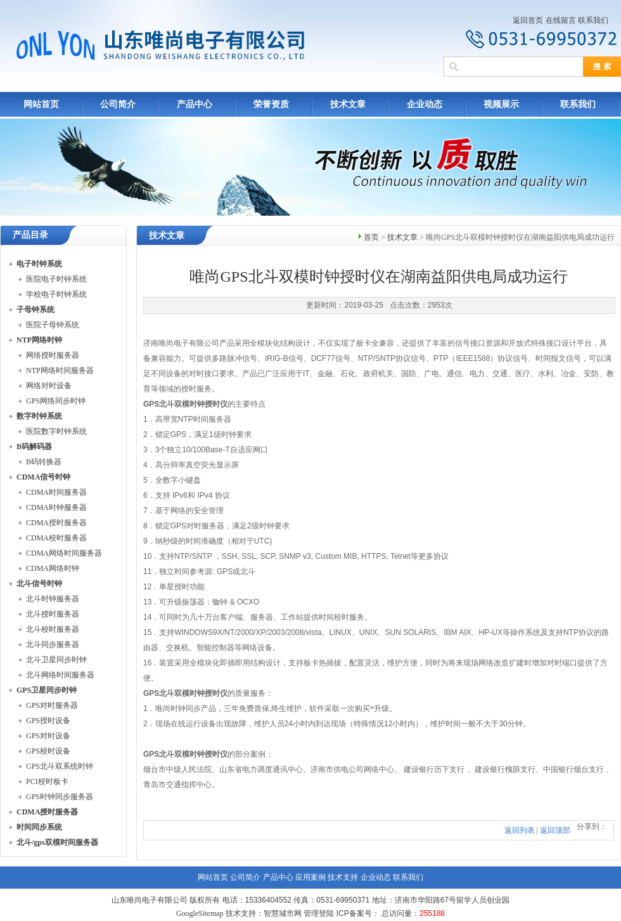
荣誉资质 (271, 104)
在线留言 (561, 20)
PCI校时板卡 (47, 781)
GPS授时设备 (48, 720)
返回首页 (528, 20)
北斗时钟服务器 (52, 598)
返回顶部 (555, 830)
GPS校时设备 (48, 751)
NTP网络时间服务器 (60, 370)
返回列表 (519, 830)
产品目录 (30, 235)
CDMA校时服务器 (56, 537)
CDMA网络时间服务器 (64, 553)
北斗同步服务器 (52, 644)
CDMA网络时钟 (52, 568)
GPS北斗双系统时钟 (59, 766)
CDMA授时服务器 (56, 522)
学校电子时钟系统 (56, 294)
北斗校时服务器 (52, 629)
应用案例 (310, 877)
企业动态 (424, 104)
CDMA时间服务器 (56, 492)
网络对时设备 (49, 385)
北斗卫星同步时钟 (56, 659)
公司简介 (118, 104)
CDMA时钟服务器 (56, 507)
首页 (371, 237)
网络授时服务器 (52, 355)
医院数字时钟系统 (56, 431)
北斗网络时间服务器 (60, 674)
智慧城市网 (283, 913)
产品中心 (194, 104)
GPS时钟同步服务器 (59, 796)
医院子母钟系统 (52, 324)
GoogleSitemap (200, 913)
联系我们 (593, 20)
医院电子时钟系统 (56, 279)
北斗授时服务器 (52, 614)
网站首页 (41, 104)
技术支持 (343, 877)
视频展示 (501, 104)
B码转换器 (43, 461)
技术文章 (348, 104)
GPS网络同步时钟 (56, 400)
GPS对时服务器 (52, 705)
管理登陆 (319, 913)
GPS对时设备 (48, 735)
